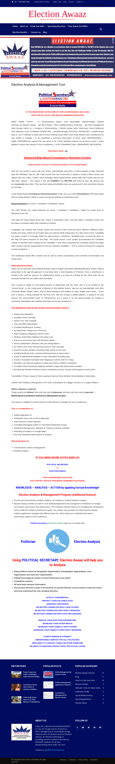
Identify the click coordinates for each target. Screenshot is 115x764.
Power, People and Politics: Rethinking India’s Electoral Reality (31, 674)
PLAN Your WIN (38, 26)
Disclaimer (94, 760)
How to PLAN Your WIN (85, 680)
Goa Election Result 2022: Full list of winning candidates (30, 687)
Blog (64, 2)
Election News (81, 703)
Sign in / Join (57, 2)
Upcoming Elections (56, 26)
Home (15, 26)
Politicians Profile (82, 691)
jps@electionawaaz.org (54, 750)
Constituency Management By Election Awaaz (60, 695)
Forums (71, 2)
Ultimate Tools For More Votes (88, 688)
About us (24, 26)
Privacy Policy (83, 760)
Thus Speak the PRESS (78, 26)
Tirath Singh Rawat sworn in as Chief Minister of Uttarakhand (31, 700)
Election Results (20, 32)
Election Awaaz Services (85, 673)
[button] (101, 29)
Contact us (79, 2)
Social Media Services (84, 695)
